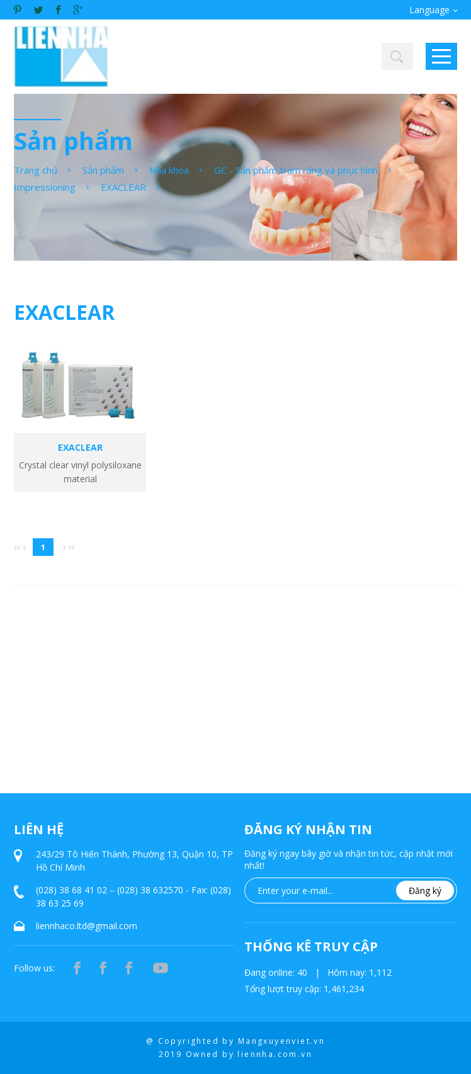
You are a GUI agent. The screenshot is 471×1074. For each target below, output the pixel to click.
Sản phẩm (103, 170)
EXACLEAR (123, 187)
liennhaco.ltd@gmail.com (86, 926)
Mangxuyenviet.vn (281, 1041)
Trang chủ (35, 170)
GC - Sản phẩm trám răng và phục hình (296, 170)
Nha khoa (169, 170)
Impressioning (45, 187)
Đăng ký (425, 890)
